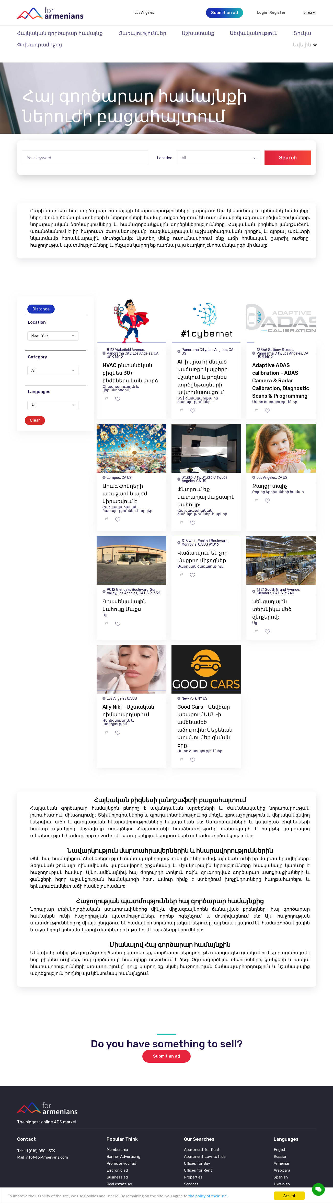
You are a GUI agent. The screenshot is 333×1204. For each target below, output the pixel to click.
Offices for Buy (197, 1153)
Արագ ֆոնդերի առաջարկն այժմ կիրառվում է (124, 483)
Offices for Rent (198, 1160)
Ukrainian (282, 1174)
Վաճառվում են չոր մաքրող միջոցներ (202, 546)
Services (191, 1174)
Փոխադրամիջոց (39, 44)
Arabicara (282, 1160)
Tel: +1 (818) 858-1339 (36, 1140)
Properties (193, 1167)
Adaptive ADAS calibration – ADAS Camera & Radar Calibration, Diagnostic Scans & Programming (280, 370)
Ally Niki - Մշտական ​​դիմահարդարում (129, 700)
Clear (35, 410)
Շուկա (302, 33)
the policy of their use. (208, 1196)
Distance (41, 298)
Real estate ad (119, 1174)
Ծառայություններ (142, 33)
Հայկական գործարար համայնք (60, 33)
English (280, 1140)
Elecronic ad (117, 1160)
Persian (280, 1181)
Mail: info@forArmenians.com (42, 1147)
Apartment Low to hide (205, 1146)
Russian (281, 1146)
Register (277, 13)
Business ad (117, 1167)
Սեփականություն (254, 33)
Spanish (281, 1167)
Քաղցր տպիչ (269, 476)
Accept (289, 1195)
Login (262, 13)
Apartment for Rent (202, 1140)
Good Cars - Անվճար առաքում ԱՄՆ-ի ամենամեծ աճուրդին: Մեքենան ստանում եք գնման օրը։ (205, 716)
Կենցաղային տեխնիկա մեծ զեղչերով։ (271, 599)
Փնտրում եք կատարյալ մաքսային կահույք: (206, 486)
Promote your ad (121, 1153)
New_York (40, 326)
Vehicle (190, 1181)
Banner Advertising (123, 1146)
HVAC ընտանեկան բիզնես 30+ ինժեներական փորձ (130, 362)
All (33, 360)
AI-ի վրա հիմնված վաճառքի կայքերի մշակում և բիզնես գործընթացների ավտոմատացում (202, 366)
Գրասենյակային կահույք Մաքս (124, 595)
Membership (117, 1140)
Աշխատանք (198, 33)
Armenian (282, 1153)
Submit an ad (166, 1046)
